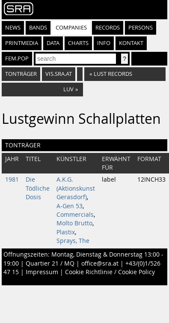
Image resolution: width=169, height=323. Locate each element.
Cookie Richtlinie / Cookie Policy (110, 272)
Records (107, 27)
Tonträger (21, 74)
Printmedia (21, 43)
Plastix (65, 232)
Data (53, 43)
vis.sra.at (58, 74)
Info (103, 43)
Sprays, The (72, 241)
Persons (140, 27)
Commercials (75, 214)
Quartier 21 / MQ (50, 263)
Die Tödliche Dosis (38, 188)
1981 (12, 179)
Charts (78, 43)
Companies (71, 27)
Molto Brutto (74, 223)
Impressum (42, 272)
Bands (38, 27)
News (13, 27)
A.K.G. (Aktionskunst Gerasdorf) (75, 188)
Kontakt (131, 43)
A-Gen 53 (69, 206)
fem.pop (17, 58)
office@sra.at (100, 263)
